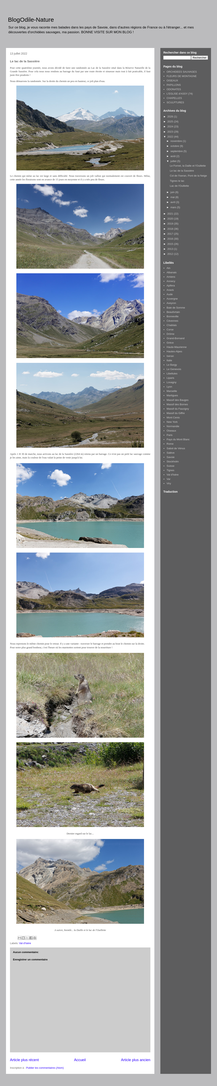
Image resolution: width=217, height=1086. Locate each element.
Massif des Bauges (177, 399)
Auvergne (172, 298)
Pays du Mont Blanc (178, 439)
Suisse (170, 465)
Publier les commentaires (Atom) (45, 1067)
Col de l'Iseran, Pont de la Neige (188, 175)
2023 (170, 131)
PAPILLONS (174, 84)
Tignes (170, 470)
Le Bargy (172, 364)
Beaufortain (173, 312)
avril (173, 202)
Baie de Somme (176, 307)
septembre (177, 151)
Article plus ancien (135, 1060)
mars (174, 207)
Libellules (172, 373)
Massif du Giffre (176, 413)
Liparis (170, 377)
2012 (170, 253)
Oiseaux (171, 430)
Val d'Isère (25, 943)
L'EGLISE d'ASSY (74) (180, 93)
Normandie (173, 426)
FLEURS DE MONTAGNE (182, 76)
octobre (175, 146)
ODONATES (174, 89)
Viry (169, 483)
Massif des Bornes (177, 404)
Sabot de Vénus (176, 448)
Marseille (172, 391)
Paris (170, 435)
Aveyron (171, 303)
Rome (170, 443)
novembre (177, 141)
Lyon (169, 386)
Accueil (80, 1060)
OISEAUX (172, 80)
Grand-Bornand (175, 338)
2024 (170, 126)
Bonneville (173, 316)
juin (173, 192)
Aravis (170, 289)
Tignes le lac (177, 180)
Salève (171, 452)
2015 (170, 243)
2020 (170, 218)
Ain (168, 268)
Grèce (170, 342)
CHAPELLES (174, 98)
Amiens (171, 276)
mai (173, 197)
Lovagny (171, 382)
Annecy (171, 281)
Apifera (171, 285)
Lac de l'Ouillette (179, 185)
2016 (170, 238)
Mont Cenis (173, 417)
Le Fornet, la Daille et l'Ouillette (188, 165)
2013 (170, 248)
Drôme (170, 333)
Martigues (172, 395)
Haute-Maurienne (176, 347)
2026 (170, 116)
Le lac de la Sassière (182, 170)
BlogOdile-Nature (31, 19)
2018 (170, 228)
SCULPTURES (175, 102)
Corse (170, 329)
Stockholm (173, 461)
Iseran (170, 356)
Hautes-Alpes (174, 351)
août (173, 156)
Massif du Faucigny (178, 408)
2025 (170, 121)
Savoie (171, 457)
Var (168, 479)
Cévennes (172, 320)
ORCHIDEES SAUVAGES (182, 71)
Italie (169, 360)
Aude (170, 294)
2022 (170, 136)
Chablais (172, 325)
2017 (170, 233)
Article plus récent (24, 1060)
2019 (170, 223)
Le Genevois (174, 369)
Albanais (172, 272)
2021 (170, 213)
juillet (174, 161)
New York (172, 421)
